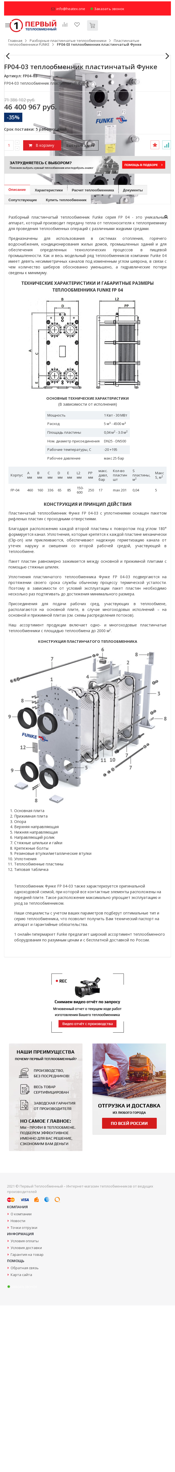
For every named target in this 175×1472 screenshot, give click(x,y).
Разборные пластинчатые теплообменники (68, 40)
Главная (15, 40)
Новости (18, 1387)
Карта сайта (21, 1441)
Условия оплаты (25, 1407)
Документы (133, 357)
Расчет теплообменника (93, 357)
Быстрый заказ (80, 312)
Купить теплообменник (66, 367)
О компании (21, 1380)
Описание (17, 356)
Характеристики (49, 357)
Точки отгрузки (24, 1394)
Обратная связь (25, 1434)
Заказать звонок (107, 9)
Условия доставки (26, 1414)
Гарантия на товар (27, 1421)
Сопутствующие (22, 367)
